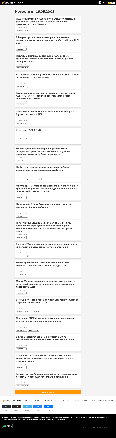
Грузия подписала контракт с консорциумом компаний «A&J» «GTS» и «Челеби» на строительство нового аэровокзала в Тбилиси (45, 95)
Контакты (13, 417)
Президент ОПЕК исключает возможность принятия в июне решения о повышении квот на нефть (45, 320)
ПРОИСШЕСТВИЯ (21, 30)
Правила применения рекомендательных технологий (39, 419)
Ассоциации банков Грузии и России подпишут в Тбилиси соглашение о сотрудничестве (47, 76)
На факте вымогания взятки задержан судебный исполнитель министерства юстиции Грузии (42, 168)
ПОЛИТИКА (57, 400)
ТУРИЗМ (92, 400)
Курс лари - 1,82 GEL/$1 (29, 130)
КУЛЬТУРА (85, 400)
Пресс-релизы (45, 417)
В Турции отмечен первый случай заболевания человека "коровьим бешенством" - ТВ (47, 301)
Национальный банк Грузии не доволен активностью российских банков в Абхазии (44, 206)
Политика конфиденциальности (98, 417)
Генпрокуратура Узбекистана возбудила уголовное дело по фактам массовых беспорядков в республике (46, 375)
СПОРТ (18, 160)
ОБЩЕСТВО (20, 49)
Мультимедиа (108, 400)
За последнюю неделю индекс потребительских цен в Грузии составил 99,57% (45, 113)
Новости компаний (81, 417)
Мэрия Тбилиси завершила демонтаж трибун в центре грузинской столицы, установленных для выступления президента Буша (45, 284)
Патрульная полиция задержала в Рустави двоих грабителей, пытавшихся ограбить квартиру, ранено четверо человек (44, 58)
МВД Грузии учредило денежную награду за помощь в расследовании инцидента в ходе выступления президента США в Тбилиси (45, 21)
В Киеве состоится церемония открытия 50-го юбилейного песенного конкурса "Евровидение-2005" (45, 338)
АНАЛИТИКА (20, 274)
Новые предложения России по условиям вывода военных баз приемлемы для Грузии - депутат (43, 264)
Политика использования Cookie (11, 419)
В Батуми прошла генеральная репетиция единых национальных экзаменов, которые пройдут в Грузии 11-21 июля (47, 40)
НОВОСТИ (28, 400)
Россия (99, 400)
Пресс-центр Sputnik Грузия (60, 417)
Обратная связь (61, 419)
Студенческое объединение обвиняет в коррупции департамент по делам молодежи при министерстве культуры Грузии (44, 358)
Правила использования (25, 417)
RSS (72, 417)
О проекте (5, 417)
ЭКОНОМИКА (20, 86)
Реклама (36, 417)
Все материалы (47, 400)
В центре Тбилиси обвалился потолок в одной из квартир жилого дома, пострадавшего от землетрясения (47, 245)
